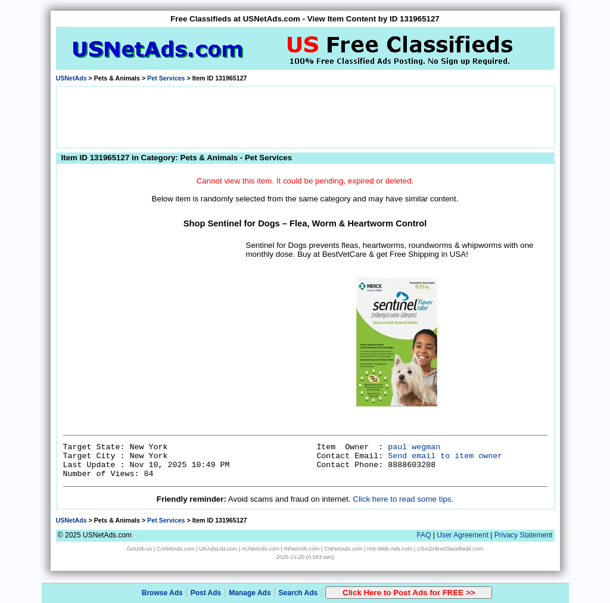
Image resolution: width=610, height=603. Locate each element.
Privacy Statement (523, 535)
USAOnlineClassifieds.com (450, 549)
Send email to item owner (445, 456)
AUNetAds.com (260, 549)
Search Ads (298, 593)
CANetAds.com (176, 549)
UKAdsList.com (218, 549)
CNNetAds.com (343, 549)
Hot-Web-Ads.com (389, 549)
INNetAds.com (302, 549)
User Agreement (462, 535)
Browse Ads (162, 593)
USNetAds (71, 78)
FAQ (423, 535)
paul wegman (414, 447)
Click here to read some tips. (403, 499)
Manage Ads (249, 593)
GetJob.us (139, 549)
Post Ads (206, 593)
